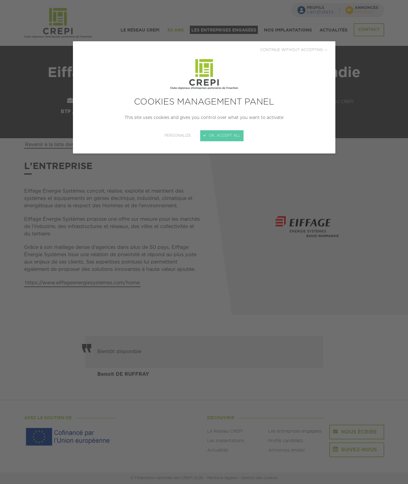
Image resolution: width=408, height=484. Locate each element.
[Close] (204, 242)
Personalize (177, 135)
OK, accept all (221, 135)
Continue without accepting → (294, 50)
